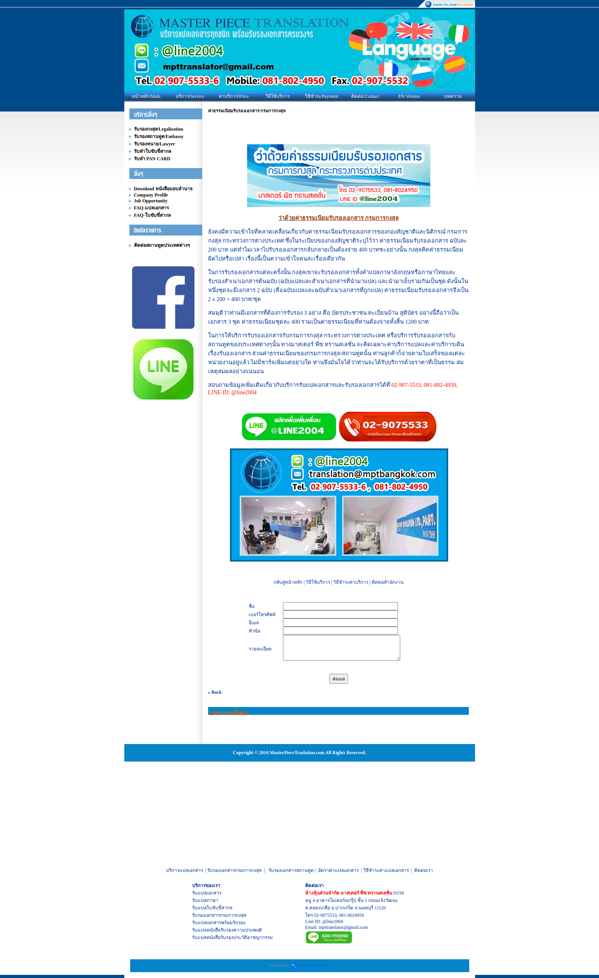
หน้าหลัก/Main (146, 96)
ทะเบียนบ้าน (383, 313)
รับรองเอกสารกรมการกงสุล (234, 870)
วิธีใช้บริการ (277, 96)
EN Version (409, 96)
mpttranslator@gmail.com (343, 927)
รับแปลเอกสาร (206, 893)
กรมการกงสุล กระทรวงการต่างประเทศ (337, 335)
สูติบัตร (409, 313)
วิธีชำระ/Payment (321, 96)
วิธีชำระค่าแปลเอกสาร (386, 870)
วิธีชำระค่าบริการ (350, 582)
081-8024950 (351, 915)
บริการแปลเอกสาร (184, 870)
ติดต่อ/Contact (365, 96)
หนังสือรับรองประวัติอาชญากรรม (240, 937)
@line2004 (332, 921)
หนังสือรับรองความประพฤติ (234, 930)
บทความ (453, 96)
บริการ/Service (190, 96)
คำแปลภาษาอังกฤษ (386, 272)
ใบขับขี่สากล (219, 908)
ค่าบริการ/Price (234, 96)
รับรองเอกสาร (206, 915)
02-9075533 (325, 915)
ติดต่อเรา (423, 870)
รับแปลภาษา (205, 900)
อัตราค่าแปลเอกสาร (338, 870)
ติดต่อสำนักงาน (387, 582)
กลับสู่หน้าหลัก (288, 582)
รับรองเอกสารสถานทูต (291, 870)
